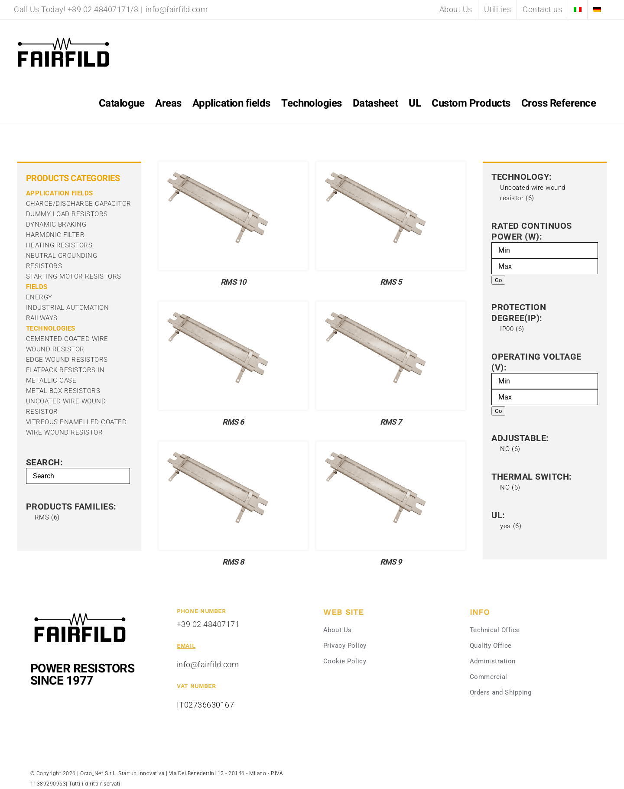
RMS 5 (391, 282)
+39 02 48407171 (208, 624)
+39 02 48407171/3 (103, 9)
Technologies (50, 328)
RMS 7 (391, 422)
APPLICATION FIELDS (59, 193)
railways (42, 318)
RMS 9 (391, 562)
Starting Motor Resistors (73, 276)
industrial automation (67, 308)
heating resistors (59, 245)
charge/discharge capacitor (78, 204)
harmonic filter (55, 235)
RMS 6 (233, 422)
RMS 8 (233, 562)
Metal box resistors (63, 391)
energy (39, 297)
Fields (37, 287)
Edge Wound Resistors (67, 360)
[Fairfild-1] (80, 612)
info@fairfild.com (177, 9)
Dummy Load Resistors (67, 214)
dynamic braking (56, 224)
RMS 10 (233, 282)
